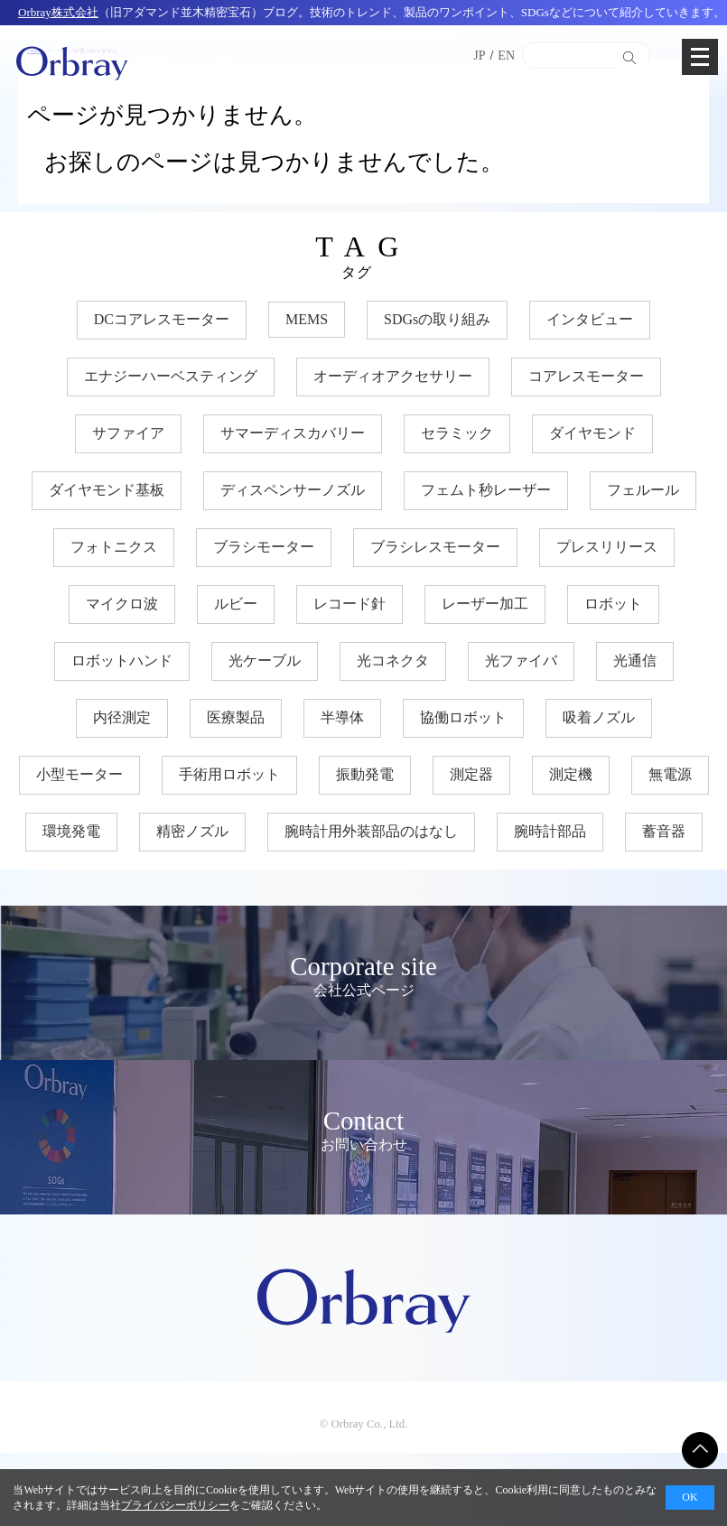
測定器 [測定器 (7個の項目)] (471, 774)
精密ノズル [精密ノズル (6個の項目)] (192, 831)
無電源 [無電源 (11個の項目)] (670, 774)
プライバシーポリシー (175, 1505)
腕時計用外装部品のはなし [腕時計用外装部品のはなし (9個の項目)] (371, 831)
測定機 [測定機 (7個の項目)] (570, 774)
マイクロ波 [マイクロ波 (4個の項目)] (122, 603)
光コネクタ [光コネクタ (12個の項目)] (393, 660)
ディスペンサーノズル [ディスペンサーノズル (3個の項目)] (292, 490)
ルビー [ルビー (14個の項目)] (235, 603)
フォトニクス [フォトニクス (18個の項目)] (113, 546)
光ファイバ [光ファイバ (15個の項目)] (521, 660)
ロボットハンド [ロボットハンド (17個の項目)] (121, 660)
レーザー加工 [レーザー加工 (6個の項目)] (485, 603)
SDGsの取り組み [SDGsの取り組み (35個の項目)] (437, 319)
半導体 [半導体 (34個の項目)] (342, 717)
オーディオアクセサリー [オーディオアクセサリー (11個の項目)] (392, 376)
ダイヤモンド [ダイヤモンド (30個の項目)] (592, 433)
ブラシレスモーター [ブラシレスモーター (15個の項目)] (435, 546)
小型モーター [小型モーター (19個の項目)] (79, 774)
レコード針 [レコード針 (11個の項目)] (349, 603)
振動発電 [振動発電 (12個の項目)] (365, 774)
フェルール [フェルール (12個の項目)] (643, 490)
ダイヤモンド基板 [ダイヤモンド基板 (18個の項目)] (106, 490)
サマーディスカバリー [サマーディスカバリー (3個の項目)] (292, 433)
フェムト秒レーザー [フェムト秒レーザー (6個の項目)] (486, 490)
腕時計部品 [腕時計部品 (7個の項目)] (550, 831)
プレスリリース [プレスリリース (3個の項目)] (606, 546)
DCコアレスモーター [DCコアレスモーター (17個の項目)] (161, 319)
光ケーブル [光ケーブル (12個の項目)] (264, 660)
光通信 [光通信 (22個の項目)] (635, 660)
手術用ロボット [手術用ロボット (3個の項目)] (229, 774)
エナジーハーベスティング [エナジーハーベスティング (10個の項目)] (170, 376)
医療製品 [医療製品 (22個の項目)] (236, 717)
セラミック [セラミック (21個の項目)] (457, 433)
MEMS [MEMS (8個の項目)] (306, 319)
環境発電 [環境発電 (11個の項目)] (71, 831)
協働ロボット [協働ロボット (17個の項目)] (463, 717)
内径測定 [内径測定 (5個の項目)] (122, 717)
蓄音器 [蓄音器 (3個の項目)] (663, 831)
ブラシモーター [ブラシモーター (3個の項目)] (263, 546)
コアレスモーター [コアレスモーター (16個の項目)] (586, 376)
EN (506, 55)
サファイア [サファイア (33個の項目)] (128, 433)
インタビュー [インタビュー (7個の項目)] (589, 319)
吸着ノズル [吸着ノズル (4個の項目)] (599, 717)
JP (479, 55)
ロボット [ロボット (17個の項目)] (613, 603)
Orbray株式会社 (58, 12)
